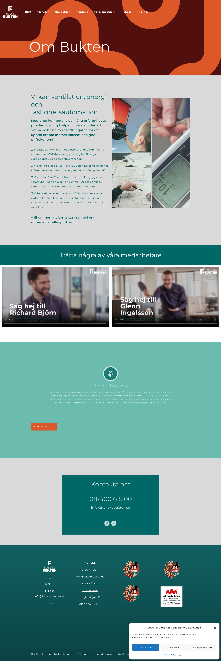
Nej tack (174, 647)
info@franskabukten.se (49, 596)
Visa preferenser (203, 647)
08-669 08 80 (49, 584)
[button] (214, 627)
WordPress (129, 654)
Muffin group (66, 654)
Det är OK (146, 647)
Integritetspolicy (172, 655)
